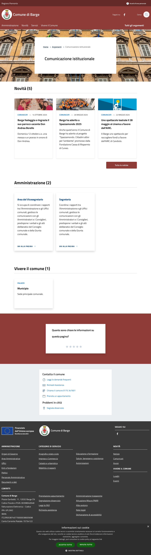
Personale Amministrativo (13, 477)
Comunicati (23, 114)
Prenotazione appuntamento (51, 495)
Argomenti (57, 46)
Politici (5, 472)
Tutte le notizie (121, 165)
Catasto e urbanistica (48, 463)
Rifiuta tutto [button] (86, 545)
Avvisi (116, 463)
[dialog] (75, 539)
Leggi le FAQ (44, 505)
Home (45, 46)
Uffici (4, 463)
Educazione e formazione (87, 453)
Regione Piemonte (10, 3)
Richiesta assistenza (48, 510)
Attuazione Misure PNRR (87, 500)
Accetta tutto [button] (65, 545)
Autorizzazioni (82, 463)
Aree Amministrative (11, 458)
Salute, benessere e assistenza (89, 458)
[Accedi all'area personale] (136, 3)
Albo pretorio (82, 505)
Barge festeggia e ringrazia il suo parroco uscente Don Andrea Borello (33, 124)
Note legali (81, 510)
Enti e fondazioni (9, 468)
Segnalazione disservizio (49, 500)
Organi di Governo (10, 453)
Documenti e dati (9, 482)
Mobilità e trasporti (47, 468)
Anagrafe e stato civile (49, 453)
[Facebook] (123, 14)
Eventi (116, 480)
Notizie (116, 453)
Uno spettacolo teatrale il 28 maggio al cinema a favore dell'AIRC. (117, 124)
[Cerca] (146, 14)
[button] (75, 550)
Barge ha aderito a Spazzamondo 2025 (70, 122)
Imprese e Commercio (48, 458)
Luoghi (116, 476)
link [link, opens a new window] (100, 539)
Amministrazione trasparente (89, 495)
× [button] (148, 527)
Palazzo (20, 283)
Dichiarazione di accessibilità (88, 514)
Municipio (23, 288)
